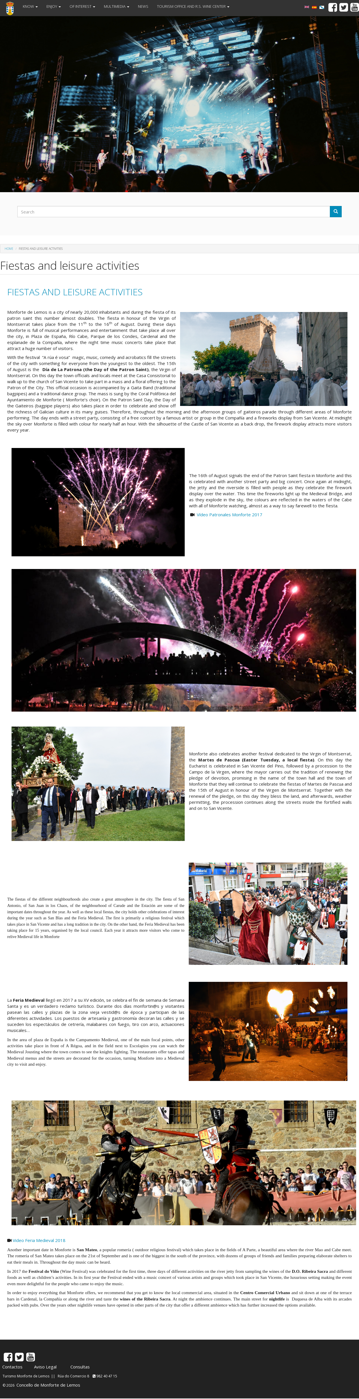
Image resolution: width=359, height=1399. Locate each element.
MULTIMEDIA (116, 6)
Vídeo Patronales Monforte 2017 (229, 514)
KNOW (30, 6)
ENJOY (53, 6)
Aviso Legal (45, 1367)
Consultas (80, 1367)
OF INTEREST (82, 6)
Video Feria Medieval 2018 (39, 1240)
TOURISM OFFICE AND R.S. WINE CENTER (193, 6)
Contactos (12, 1367)
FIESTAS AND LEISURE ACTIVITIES (75, 292)
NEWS (143, 6)
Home (9, 249)
